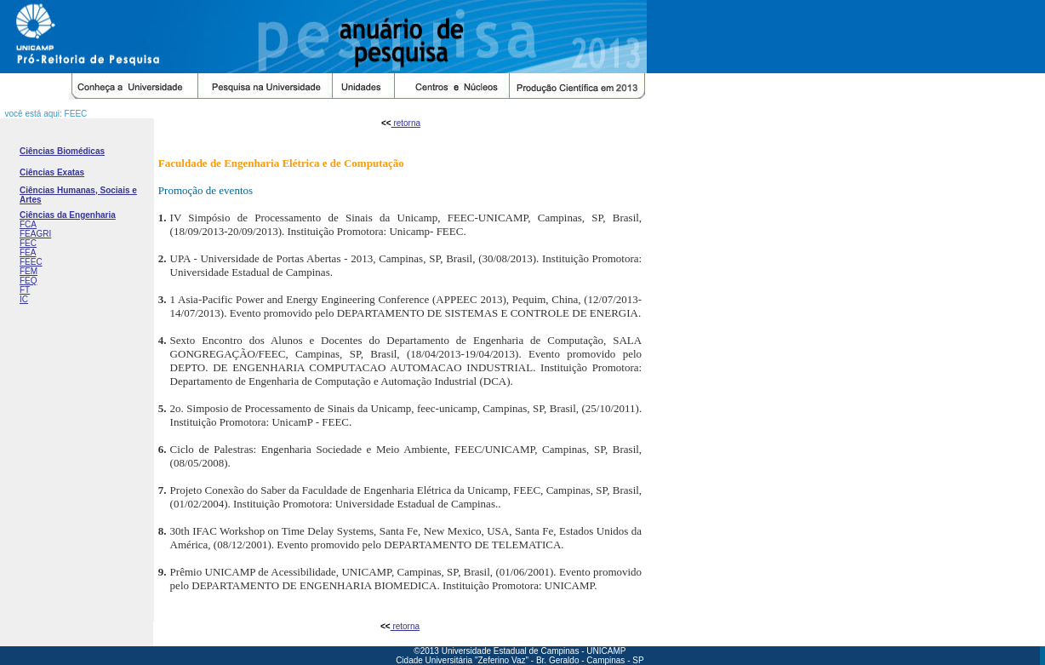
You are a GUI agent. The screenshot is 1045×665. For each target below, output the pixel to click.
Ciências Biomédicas (62, 151)
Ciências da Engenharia (68, 215)
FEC (28, 243)
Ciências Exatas (52, 172)
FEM (28, 271)
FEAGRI (35, 233)
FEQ (28, 280)
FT (25, 290)
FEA (28, 252)
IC (24, 299)
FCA (28, 224)
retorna (405, 123)
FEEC (31, 262)
